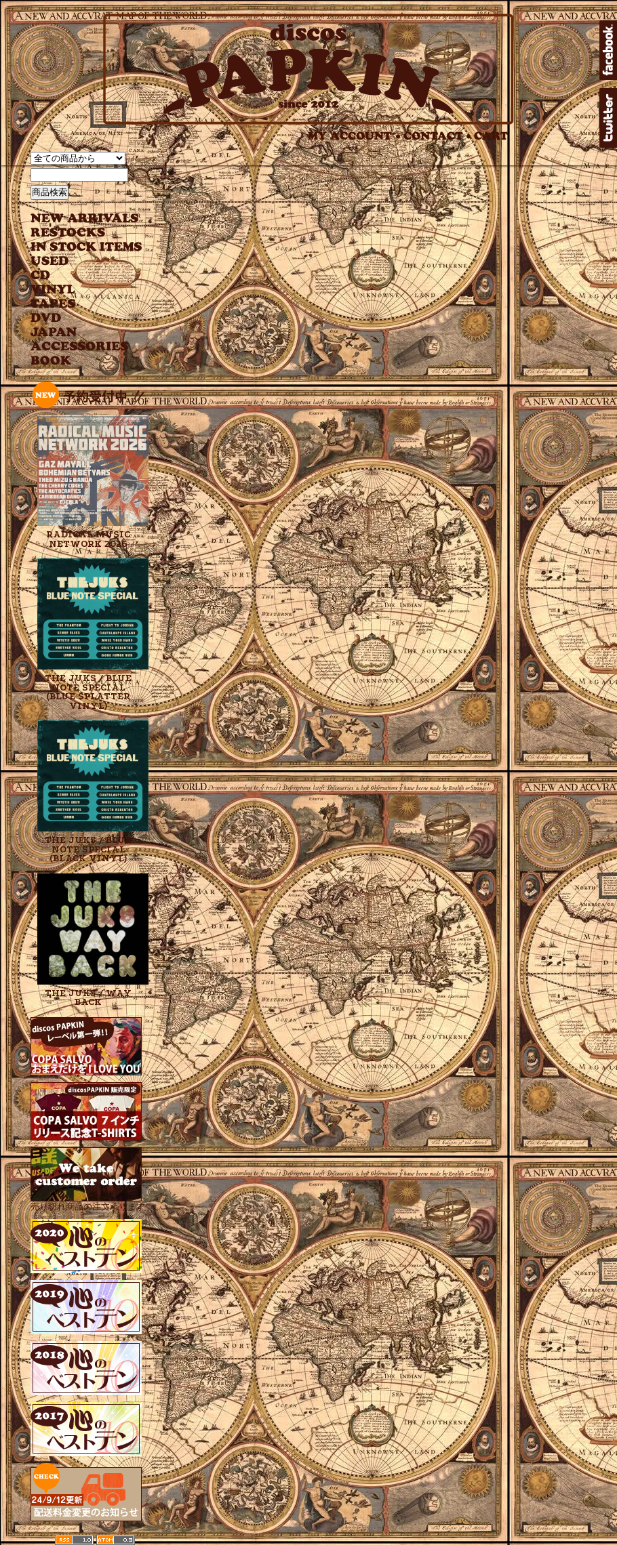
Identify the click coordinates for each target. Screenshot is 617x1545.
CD (41, 275)
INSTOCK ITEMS (86, 247)
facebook (608, 50)
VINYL (54, 290)
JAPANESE (76, 332)
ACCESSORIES (80, 347)
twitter (608, 118)
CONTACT (437, 135)
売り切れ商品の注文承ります (88, 1201)
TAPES (53, 304)
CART (491, 135)
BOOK (52, 361)
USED (76, 261)
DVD (46, 318)
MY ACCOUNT (354, 135)
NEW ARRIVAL (85, 218)
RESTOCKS (76, 233)
